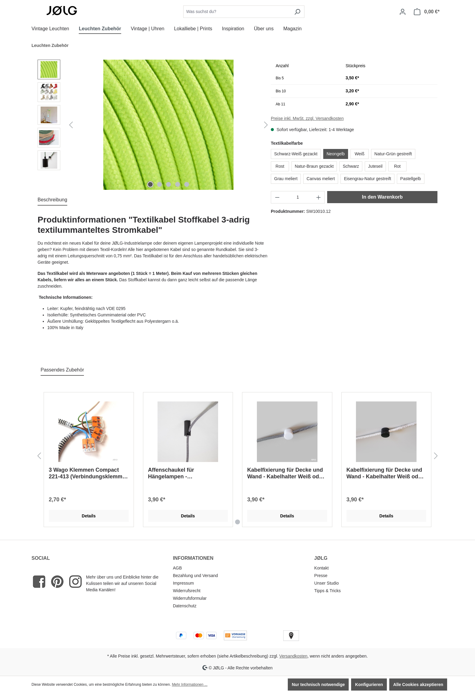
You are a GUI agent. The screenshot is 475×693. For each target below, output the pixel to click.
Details (89, 515)
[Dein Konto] (402, 12)
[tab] (52, 200)
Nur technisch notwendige (318, 684)
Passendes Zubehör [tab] (62, 369)
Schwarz (351, 166)
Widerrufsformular (190, 598)
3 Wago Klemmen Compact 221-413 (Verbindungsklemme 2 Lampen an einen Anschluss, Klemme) (88, 473)
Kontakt (321, 568)
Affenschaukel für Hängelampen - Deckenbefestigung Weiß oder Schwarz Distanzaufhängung (187, 473)
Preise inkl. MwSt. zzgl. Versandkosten (307, 118)
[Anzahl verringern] (277, 197)
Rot (397, 166)
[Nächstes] (266, 125)
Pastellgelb (410, 178)
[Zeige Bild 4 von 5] (177, 184)
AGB (177, 568)
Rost (280, 166)
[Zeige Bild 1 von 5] (150, 184)
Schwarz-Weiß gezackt (295, 153)
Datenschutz (185, 605)
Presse (320, 575)
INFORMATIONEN (193, 558)
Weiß (359, 153)
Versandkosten (293, 656)
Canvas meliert (321, 178)
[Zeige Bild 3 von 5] (168, 184)
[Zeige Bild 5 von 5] (186, 184)
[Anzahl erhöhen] (318, 197)
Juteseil (375, 166)
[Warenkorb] (426, 12)
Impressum (183, 583)
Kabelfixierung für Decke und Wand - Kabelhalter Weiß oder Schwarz (285, 473)
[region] (154, 125)
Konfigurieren (369, 684)
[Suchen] (297, 11)
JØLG (320, 558)
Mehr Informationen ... (189, 684)
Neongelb (336, 153)
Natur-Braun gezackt (314, 166)
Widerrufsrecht (187, 590)
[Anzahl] (298, 197)
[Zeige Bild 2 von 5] (159, 184)
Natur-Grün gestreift (393, 153)
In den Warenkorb (382, 197)
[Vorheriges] (70, 125)
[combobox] (237, 11)
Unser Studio (326, 583)
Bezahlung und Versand (195, 575)
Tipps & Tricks (327, 590)
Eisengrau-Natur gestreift (367, 178)
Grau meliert (285, 178)
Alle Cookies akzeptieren (418, 684)
